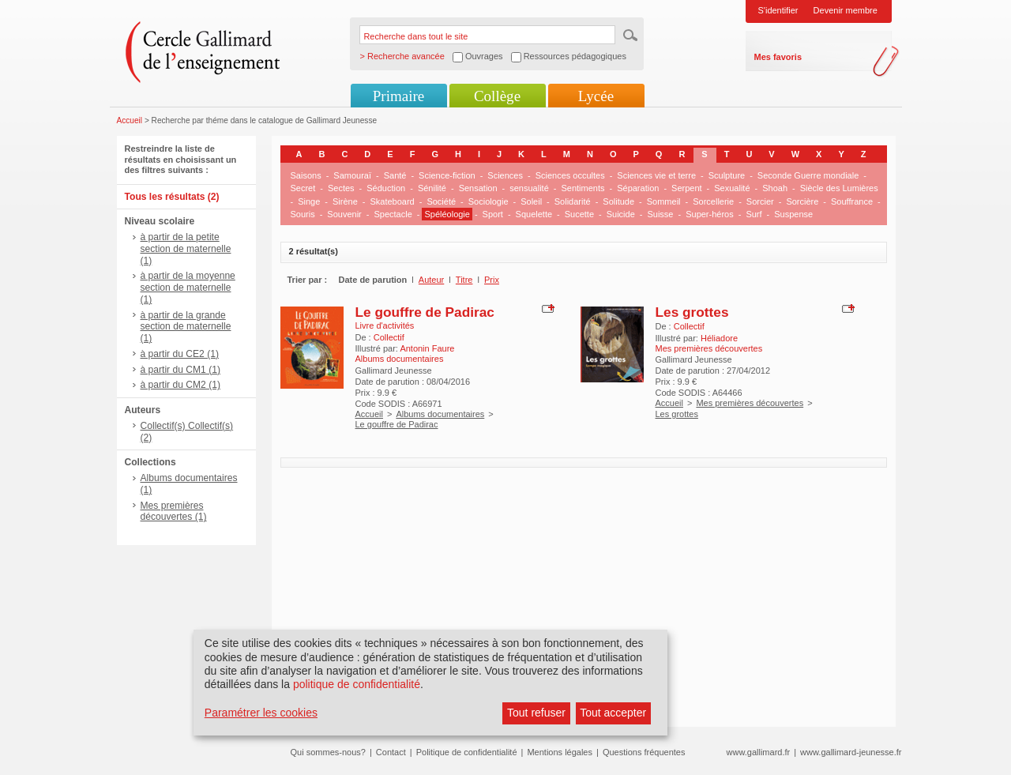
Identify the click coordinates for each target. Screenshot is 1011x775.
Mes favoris (778, 57)
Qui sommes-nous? (328, 752)
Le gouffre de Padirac (424, 312)
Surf (753, 214)
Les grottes (692, 312)
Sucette (579, 214)
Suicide (621, 214)
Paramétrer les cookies (261, 712)
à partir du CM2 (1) (181, 384)
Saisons (306, 175)
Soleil (531, 201)
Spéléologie (447, 214)
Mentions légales (559, 752)
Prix (491, 279)
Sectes (341, 188)
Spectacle (393, 214)
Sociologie (488, 201)
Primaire (398, 96)
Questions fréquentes (644, 752)
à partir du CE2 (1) (180, 353)
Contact (391, 752)
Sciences (505, 175)
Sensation (478, 188)
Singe (309, 201)
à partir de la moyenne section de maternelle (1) (188, 287)
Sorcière (802, 201)
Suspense (793, 214)
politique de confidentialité (356, 684)
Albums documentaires (440, 414)
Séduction (385, 188)
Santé (395, 175)
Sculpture (726, 175)
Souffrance (852, 201)
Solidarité (572, 201)
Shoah (774, 188)
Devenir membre (846, 10)
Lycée (596, 96)
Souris (303, 214)
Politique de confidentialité (466, 752)
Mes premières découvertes (749, 403)
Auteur (431, 279)
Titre (464, 279)
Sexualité (732, 188)
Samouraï (352, 175)
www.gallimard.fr (759, 752)
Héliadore (719, 338)
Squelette (534, 214)
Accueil (130, 120)
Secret (303, 188)
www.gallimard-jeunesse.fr (850, 752)
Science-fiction (447, 175)
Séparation (638, 188)
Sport (493, 214)
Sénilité (432, 188)
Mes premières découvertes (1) (174, 511)
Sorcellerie (713, 201)
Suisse (660, 214)
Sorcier (760, 201)
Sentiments (582, 188)
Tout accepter (613, 712)
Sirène (345, 201)
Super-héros (710, 214)
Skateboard (392, 201)
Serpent (686, 188)
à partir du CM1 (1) (181, 369)
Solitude (618, 201)
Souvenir (344, 214)
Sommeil (664, 201)
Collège (497, 96)
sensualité (529, 188)
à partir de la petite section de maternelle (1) (186, 248)
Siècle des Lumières (839, 188)
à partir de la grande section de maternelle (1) (186, 327)
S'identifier (778, 10)
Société (441, 201)
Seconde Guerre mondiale (808, 175)
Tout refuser (536, 712)
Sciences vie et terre (656, 175)
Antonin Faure (427, 348)
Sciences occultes (570, 175)
